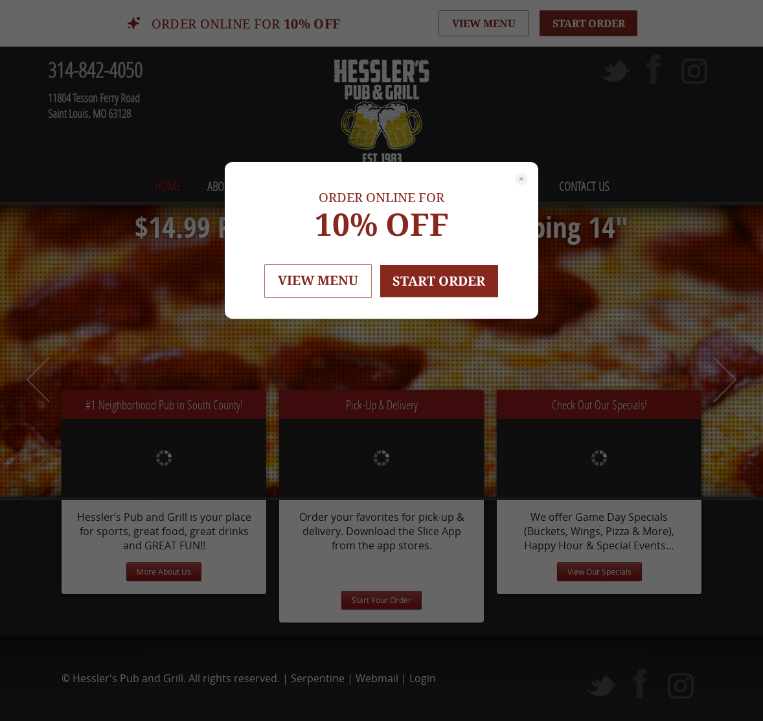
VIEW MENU (318, 280)
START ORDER (439, 281)
